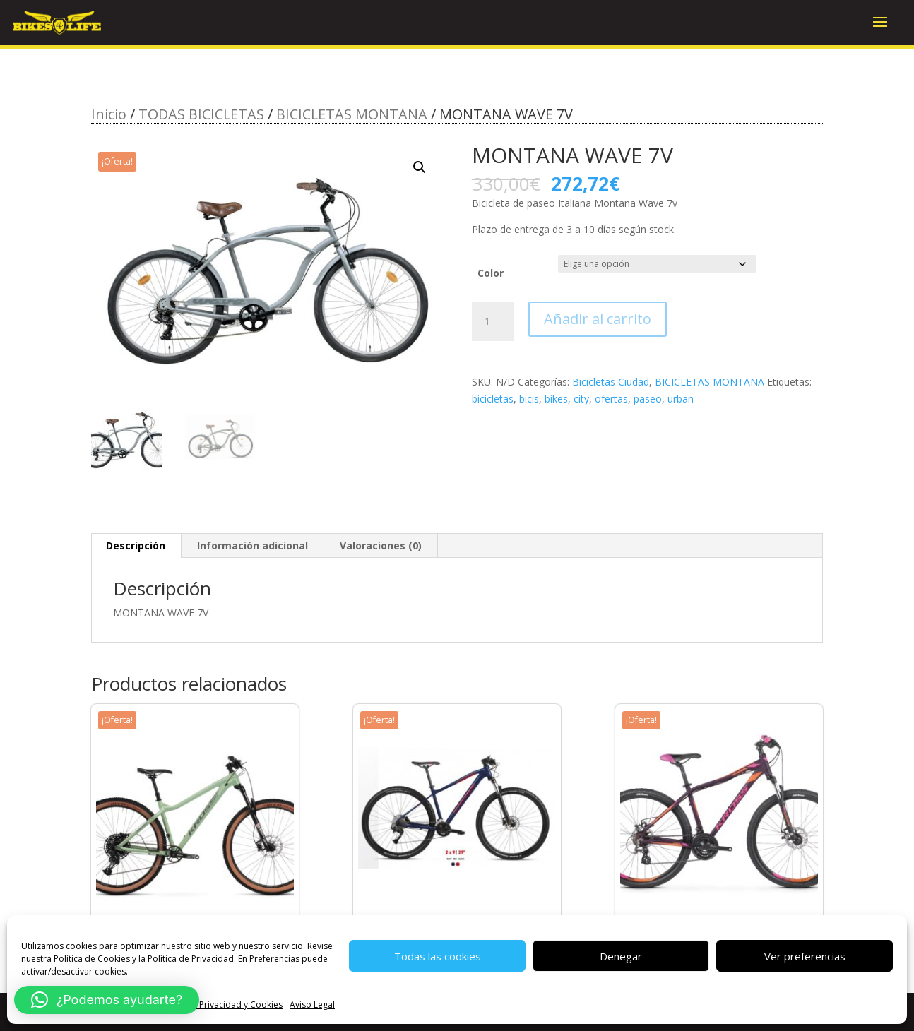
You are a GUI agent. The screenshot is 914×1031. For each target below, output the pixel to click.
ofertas (611, 398)
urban (680, 398)
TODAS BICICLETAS (201, 114)
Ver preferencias (804, 956)
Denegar (621, 956)
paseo (648, 398)
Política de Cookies (92, 959)
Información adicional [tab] (252, 545)
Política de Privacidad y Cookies (219, 1005)
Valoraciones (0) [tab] (381, 545)
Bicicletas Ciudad (610, 381)
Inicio (108, 114)
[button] (419, 167)
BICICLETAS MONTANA (351, 114)
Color (490, 273)
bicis (529, 398)
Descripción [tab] (135, 545)
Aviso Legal (312, 1005)
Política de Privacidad (191, 959)
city (581, 398)
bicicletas (493, 398)
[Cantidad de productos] (493, 321)
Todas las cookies (437, 956)
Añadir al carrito (597, 318)
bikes (556, 398)
